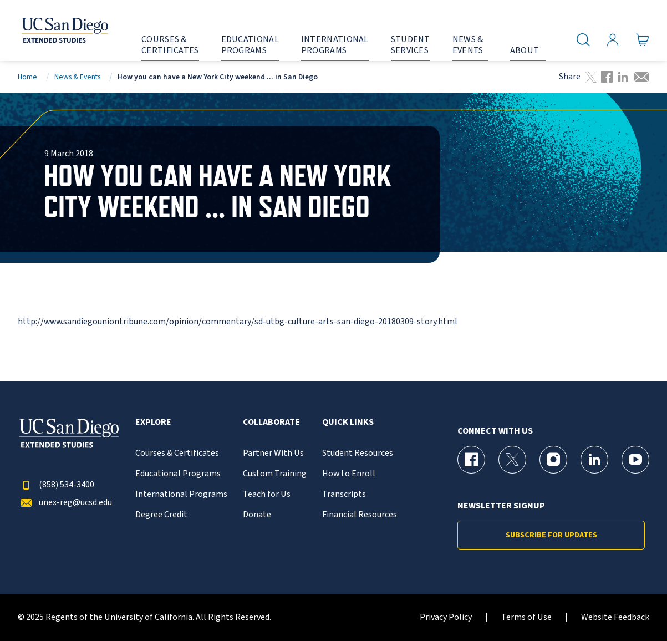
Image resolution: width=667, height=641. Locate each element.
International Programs (181, 494)
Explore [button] (153, 422)
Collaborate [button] (271, 422)
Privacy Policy (446, 617)
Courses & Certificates (177, 453)
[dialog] (633, 607)
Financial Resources (359, 515)
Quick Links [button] (348, 422)
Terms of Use (526, 617)
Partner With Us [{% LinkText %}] (273, 453)
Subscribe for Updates (551, 535)
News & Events (77, 77)
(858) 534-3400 (56, 485)
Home (27, 77)
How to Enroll (348, 474)
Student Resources (357, 453)
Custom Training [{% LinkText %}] (275, 474)
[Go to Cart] (642, 39)
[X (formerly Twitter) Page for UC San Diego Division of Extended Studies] (512, 460)
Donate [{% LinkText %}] (257, 515)
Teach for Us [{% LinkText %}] (267, 494)
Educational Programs (178, 474)
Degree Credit (161, 515)
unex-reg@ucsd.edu (65, 502)
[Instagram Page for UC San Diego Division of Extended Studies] (553, 460)
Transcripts (344, 494)
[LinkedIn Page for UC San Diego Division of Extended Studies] (594, 460)
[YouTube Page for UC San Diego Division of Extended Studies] (635, 460)
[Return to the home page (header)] (54, 30)
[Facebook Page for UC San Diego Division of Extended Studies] (471, 460)
